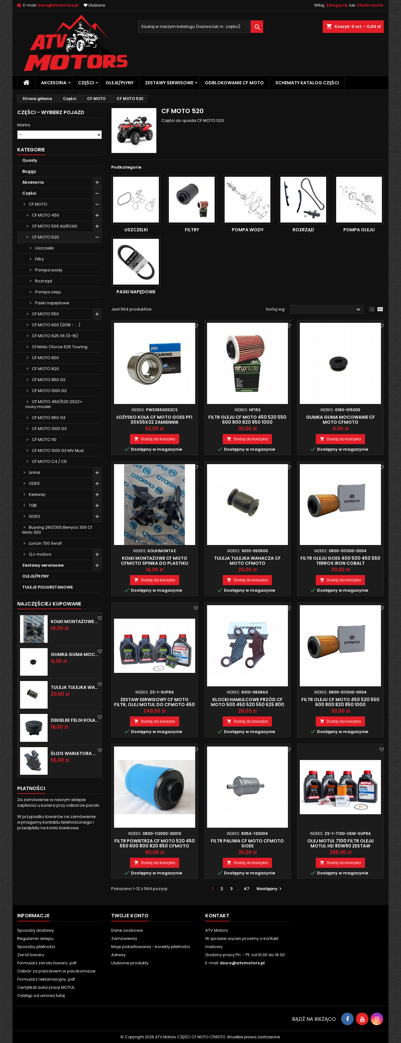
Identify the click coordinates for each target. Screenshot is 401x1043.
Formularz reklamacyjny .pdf (46, 979)
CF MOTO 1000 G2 (49, 433)
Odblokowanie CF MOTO (234, 83)
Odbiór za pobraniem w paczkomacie (56, 971)
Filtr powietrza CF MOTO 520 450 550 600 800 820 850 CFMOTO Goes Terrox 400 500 (154, 846)
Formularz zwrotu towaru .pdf (46, 963)
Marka (23, 125)
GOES (34, 558)
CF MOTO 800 (45, 400)
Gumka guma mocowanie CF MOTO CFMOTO (75, 696)
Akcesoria (53, 83)
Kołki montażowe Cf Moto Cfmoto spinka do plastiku (75, 663)
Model (23, 143)
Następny (270, 889)
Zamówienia (124, 938)
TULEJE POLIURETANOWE (47, 629)
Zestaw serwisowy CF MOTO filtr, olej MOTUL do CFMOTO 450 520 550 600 (154, 704)
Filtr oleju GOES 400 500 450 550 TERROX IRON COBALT (340, 560)
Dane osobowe (127, 930)
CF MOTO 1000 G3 (49, 471)
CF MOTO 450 (45, 257)
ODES (34, 525)
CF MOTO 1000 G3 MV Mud (58, 492)
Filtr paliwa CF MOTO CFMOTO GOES (247, 843)
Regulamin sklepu (35, 938)
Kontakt (217, 915)
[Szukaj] (200, 26)
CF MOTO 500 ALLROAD (54, 268)
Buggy (29, 213)
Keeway (37, 536)
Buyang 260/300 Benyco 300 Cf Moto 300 (57, 571)
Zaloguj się (337, 5)
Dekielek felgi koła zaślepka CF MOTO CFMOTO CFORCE (75, 762)
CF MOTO (38, 246)
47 (246, 889)
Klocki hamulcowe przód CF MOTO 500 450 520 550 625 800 (247, 702)
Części (86, 83)
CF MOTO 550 (45, 356)
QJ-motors (40, 596)
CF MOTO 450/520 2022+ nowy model (53, 446)
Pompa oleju (48, 334)
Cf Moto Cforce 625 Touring (59, 389)
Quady (29, 202)
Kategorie (31, 191)
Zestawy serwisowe (169, 83)
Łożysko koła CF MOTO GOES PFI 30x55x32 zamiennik (154, 419)
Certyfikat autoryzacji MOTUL (46, 987)
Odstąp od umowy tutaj (41, 995)
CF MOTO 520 (45, 279)
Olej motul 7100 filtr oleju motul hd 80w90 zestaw (340, 843)
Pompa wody (48, 312)
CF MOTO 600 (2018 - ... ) (56, 367)
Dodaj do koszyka (154, 439)
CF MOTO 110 (44, 482)
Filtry (39, 301)
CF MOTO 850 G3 (48, 460)
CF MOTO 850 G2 (48, 422)
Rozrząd (43, 323)
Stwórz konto (370, 5)
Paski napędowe (52, 345)
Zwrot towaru (30, 955)
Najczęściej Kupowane (49, 645)
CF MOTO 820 (45, 411)
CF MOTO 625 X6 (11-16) (55, 378)
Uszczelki (44, 290)
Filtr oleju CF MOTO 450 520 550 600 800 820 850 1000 (247, 419)
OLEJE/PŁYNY (119, 83)
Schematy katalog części (307, 83)
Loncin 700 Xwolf (45, 585)
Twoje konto (129, 915)
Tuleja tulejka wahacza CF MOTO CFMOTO (75, 729)
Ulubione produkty (129, 963)
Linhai (34, 514)
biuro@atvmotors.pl (58, 5)
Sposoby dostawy (35, 930)
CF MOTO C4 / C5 (49, 503)
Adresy (118, 955)
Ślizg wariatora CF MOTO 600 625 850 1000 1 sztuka (75, 795)
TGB (33, 547)
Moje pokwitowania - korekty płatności (150, 947)
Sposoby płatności (36, 947)
